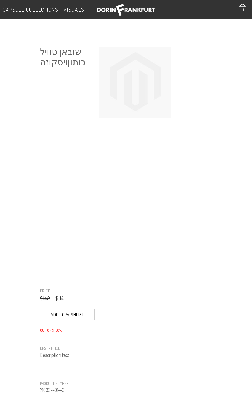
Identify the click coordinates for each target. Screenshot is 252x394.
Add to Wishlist (67, 314)
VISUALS (74, 9)
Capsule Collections (30, 9)
